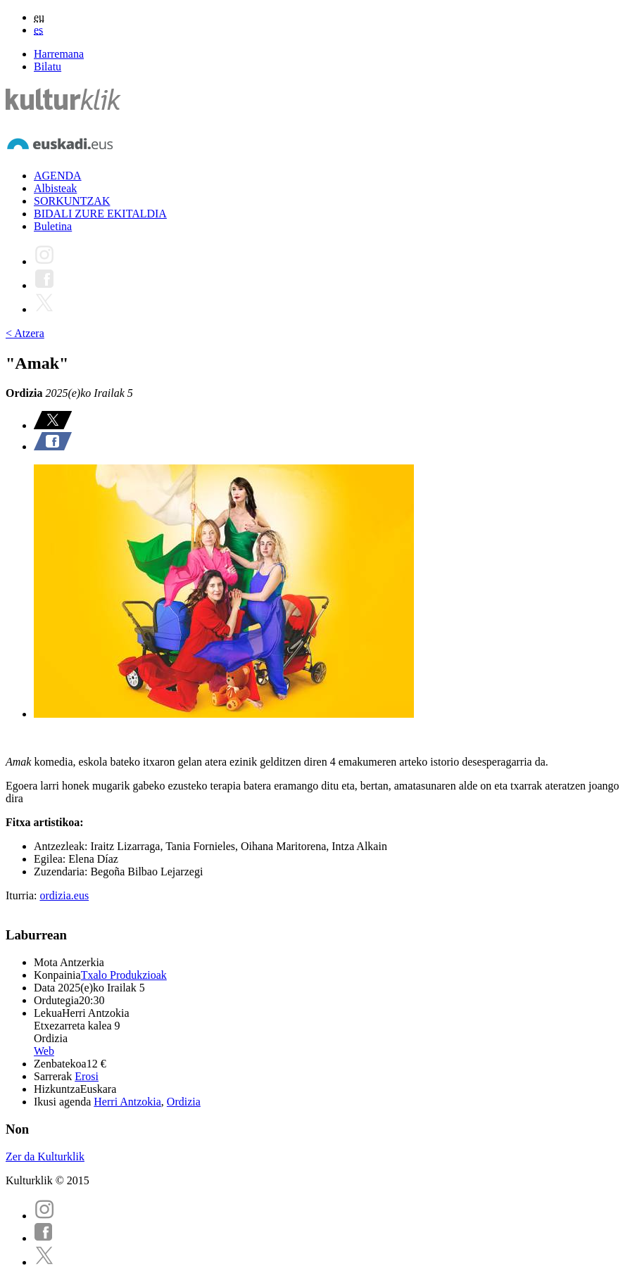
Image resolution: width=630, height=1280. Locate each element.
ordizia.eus (64, 895)
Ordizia (184, 1102)
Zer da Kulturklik (45, 1156)
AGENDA (58, 176)
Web (44, 1051)
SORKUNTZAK (72, 201)
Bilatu (47, 66)
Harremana (59, 54)
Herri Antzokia (127, 1102)
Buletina (53, 226)
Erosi (87, 1076)
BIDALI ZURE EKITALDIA (100, 214)
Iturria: (22, 895)
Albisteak (55, 188)
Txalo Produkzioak (124, 975)
